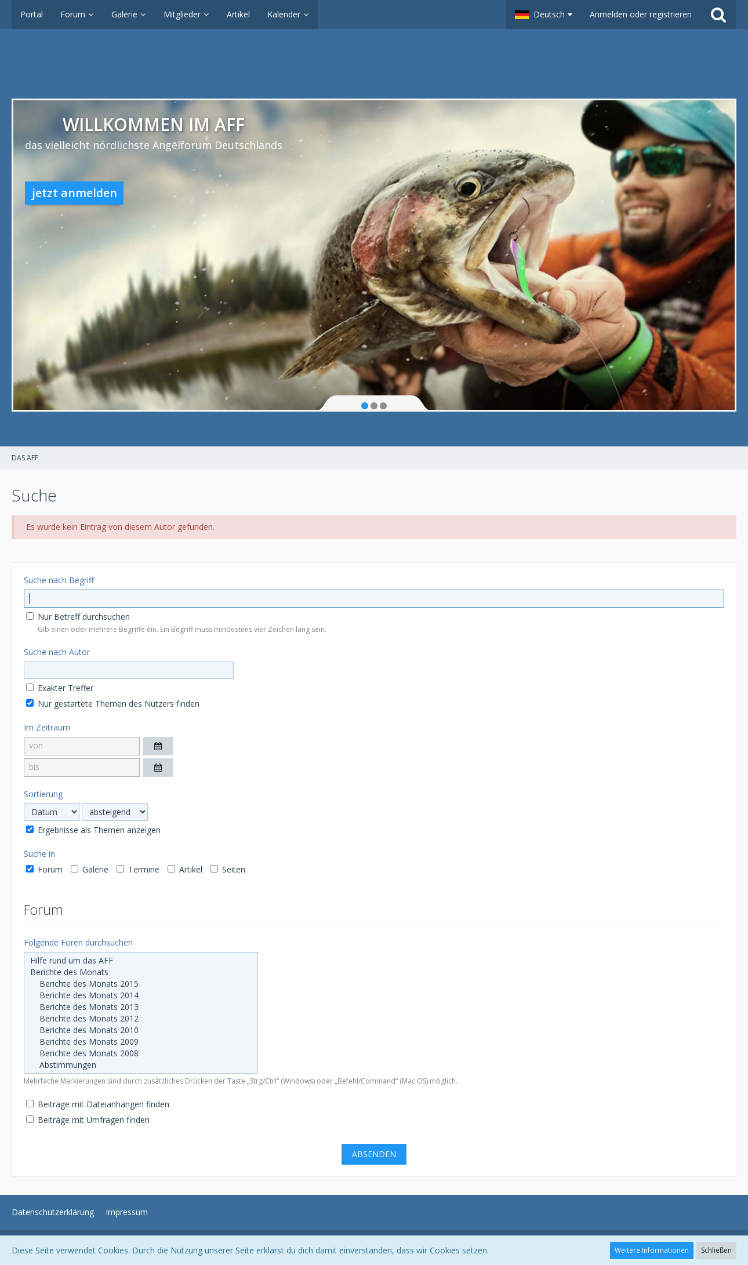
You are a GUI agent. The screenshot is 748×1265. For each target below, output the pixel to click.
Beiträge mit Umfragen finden (88, 1119)
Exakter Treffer (59, 687)
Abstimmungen (141, 1065)
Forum (44, 869)
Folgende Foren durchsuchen (78, 942)
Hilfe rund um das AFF (141, 960)
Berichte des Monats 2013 (141, 1007)
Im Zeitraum (47, 727)
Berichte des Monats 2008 (141, 1053)
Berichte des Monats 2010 (141, 1030)
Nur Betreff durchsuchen (78, 616)
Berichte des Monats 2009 (141, 1042)
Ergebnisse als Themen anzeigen (93, 829)
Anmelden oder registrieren (641, 14)
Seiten (227, 869)
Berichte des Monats (141, 972)
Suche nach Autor (57, 651)
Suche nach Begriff (59, 580)
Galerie (89, 869)
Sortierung (43, 793)
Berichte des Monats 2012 (141, 1018)
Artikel (185, 869)
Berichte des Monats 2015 (141, 984)
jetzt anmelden (74, 193)
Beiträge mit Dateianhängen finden (97, 1104)
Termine (138, 869)
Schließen (716, 1250)
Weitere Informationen (652, 1250)
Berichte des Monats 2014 (141, 995)
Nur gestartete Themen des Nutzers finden (112, 703)
